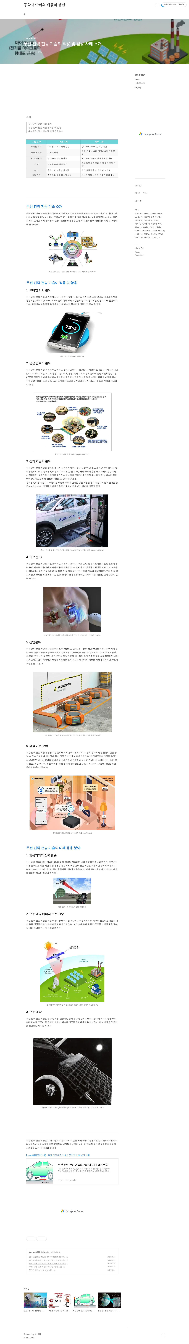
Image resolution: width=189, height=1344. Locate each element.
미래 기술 (161, 231)
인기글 (145, 193)
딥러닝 (137, 227)
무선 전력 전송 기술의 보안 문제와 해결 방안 (47, 1260)
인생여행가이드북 (156, 214)
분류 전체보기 (140, 75)
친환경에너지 (148, 220)
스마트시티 (138, 217)
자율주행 (154, 224)
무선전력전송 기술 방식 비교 (41, 1270)
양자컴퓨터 (146, 224)
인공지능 (158, 227)
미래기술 (147, 234)
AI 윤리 (146, 214)
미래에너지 (138, 220)
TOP (163, 1335)
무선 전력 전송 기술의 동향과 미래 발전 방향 (47, 1263)
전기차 (152, 227)
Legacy (138, 87)
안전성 (160, 234)
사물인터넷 (138, 234)
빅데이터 (154, 237)
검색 (157, 5)
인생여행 (147, 237)
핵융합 (156, 220)
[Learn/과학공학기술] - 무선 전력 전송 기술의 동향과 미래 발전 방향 (58, 1155)
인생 (152, 217)
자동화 (155, 231)
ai (159, 237)
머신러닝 (158, 217)
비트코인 (138, 224)
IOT (159, 224)
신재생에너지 (146, 231)
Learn (31, 1252)
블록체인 (138, 231)
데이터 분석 (139, 237)
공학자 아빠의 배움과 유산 (44, 5)
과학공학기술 (40, 1252)
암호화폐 (147, 217)
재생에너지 (144, 227)
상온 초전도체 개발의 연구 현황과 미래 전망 (47, 1257)
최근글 (137, 193)
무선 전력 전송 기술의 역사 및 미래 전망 (45, 1267)
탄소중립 (154, 234)
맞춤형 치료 (139, 214)
